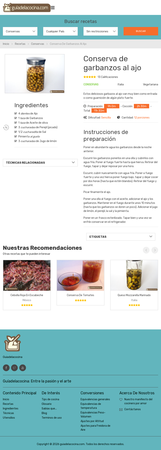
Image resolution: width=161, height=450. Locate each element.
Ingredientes (10, 408)
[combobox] (20, 31)
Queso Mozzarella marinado (134, 295)
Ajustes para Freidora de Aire (95, 427)
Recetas (20, 44)
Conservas (37, 44)
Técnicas (8, 413)
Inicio (6, 44)
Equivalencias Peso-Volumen (93, 414)
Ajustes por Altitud (92, 421)
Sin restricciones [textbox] (97, 31)
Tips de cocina (50, 399)
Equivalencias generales (95, 399)
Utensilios (9, 417)
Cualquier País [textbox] (55, 31)
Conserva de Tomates (80, 295)
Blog (44, 413)
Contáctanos (132, 409)
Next (154, 250)
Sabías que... (49, 408)
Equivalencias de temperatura (91, 406)
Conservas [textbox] (13, 31)
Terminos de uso (52, 417)
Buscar (141, 31)
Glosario (47, 404)
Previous (146, 250)
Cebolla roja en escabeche (27, 295)
